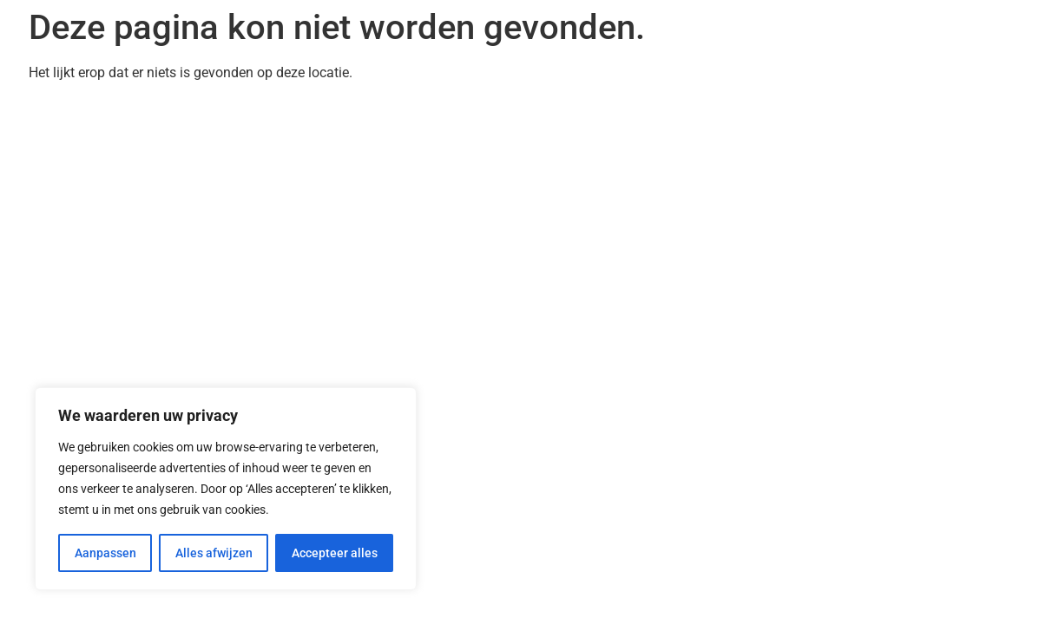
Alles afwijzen (214, 553)
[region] (226, 488)
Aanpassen (105, 553)
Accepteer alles (335, 553)
